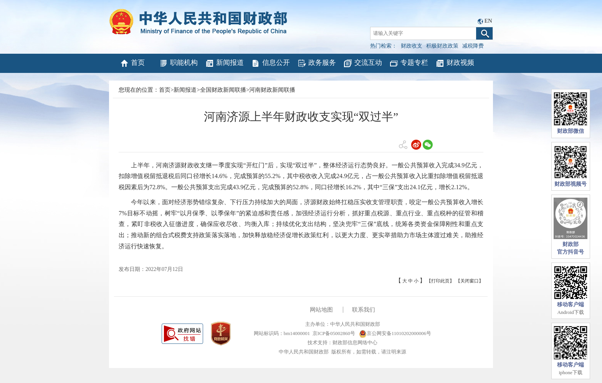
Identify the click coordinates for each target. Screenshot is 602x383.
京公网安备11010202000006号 (395, 333)
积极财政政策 (442, 46)
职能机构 (178, 63)
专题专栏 (408, 63)
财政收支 (411, 46)
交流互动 (362, 63)
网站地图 (321, 310)
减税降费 (473, 46)
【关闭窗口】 (469, 281)
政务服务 (316, 63)
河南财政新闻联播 (272, 90)
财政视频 (454, 63)
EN (488, 21)
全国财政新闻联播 (223, 90)
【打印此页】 (440, 281)
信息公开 (270, 63)
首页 (132, 63)
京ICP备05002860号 (334, 333)
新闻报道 (224, 63)
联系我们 (363, 310)
